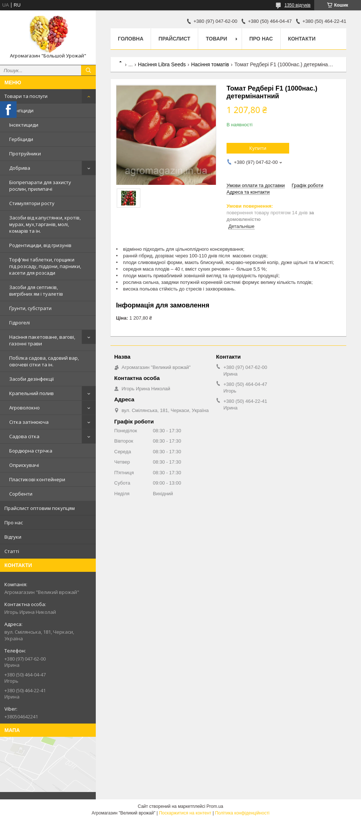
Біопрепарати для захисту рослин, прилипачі (40, 185)
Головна (130, 39)
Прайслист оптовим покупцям (39, 508)
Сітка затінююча (29, 422)
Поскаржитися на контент (185, 813)
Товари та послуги (26, 96)
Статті (11, 551)
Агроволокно (24, 407)
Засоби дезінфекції (31, 379)
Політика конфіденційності (242, 813)
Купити (257, 148)
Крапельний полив (31, 393)
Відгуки (12, 537)
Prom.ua (215, 806)
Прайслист (174, 39)
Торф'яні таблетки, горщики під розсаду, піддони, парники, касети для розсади (45, 266)
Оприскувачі (24, 465)
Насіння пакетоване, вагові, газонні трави (42, 340)
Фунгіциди (21, 110)
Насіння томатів (210, 64)
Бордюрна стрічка (30, 450)
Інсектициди (23, 125)
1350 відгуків (297, 5)
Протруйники (25, 153)
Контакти (302, 39)
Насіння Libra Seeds (162, 64)
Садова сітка (24, 436)
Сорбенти (20, 493)
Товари (216, 39)
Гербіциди (21, 139)
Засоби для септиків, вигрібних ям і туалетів (36, 290)
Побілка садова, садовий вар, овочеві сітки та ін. (44, 361)
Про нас (13, 522)
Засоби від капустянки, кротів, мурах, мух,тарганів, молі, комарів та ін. (45, 224)
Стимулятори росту (32, 203)
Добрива (19, 168)
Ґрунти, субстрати (30, 308)
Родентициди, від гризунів (40, 245)
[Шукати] (88, 70)
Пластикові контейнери (37, 479)
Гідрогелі (19, 322)
